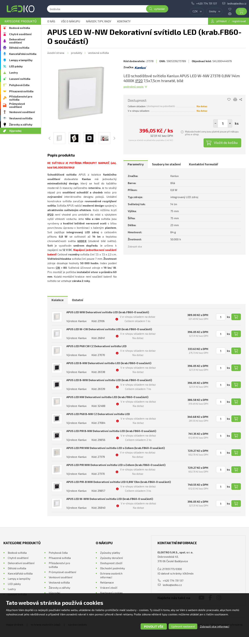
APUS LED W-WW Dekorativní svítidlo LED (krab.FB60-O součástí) (109, 498)
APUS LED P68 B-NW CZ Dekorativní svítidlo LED (98, 414)
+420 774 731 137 (206, 3)
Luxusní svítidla (19, 78)
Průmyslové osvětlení (17, 105)
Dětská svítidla (19, 47)
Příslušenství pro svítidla (20, 98)
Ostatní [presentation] (77, 300)
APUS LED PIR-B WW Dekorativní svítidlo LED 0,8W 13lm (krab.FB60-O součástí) (118, 481)
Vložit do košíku (226, 142)
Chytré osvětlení (20, 34)
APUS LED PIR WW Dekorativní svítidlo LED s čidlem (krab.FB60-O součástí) (115, 464)
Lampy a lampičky (21, 60)
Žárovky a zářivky (20, 124)
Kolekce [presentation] (58, 300)
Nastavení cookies (111, 592)
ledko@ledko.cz (236, 3)
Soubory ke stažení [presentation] (166, 164)
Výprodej (15, 130)
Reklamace (107, 582)
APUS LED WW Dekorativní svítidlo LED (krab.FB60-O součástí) (107, 312)
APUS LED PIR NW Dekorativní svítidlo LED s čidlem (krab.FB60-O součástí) (115, 447)
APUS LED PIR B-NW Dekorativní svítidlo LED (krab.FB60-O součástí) (111, 431)
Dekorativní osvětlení (17, 41)
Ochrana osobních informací (111, 575)
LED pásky (16, 66)
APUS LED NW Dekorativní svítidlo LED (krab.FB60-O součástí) (107, 397)
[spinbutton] (222, 123)
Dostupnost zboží (111, 563)
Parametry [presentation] (136, 164)
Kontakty (124, 21)
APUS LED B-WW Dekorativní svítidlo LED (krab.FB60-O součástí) (109, 380)
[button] (230, 123)
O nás (51, 21)
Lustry (13, 72)
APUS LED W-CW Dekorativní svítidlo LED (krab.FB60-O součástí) (109, 329)
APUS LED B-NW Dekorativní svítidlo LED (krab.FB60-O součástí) (108, 363)
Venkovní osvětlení (22, 112)
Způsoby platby (110, 552)
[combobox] (197, 11)
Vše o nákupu (70, 21)
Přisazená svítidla (21, 91)
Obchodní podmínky (112, 568)
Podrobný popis (133, 86)
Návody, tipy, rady (98, 21)
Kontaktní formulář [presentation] (203, 164)
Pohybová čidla (19, 85)
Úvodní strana (55, 52)
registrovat (239, 21)
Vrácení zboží (108, 587)
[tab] (135, 164)
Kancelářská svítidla (22, 53)
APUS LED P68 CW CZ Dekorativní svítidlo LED (96, 346)
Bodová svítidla (19, 27)
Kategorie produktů (20, 21)
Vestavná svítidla (20, 118)
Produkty (76, 52)
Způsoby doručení (111, 557)
